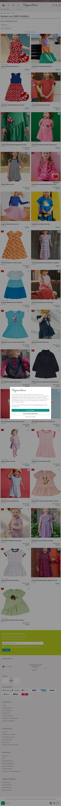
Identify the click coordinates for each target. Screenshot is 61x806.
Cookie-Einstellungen (38, 405)
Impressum (33, 416)
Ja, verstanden (30, 410)
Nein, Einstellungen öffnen (30, 413)
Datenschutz (27, 416)
